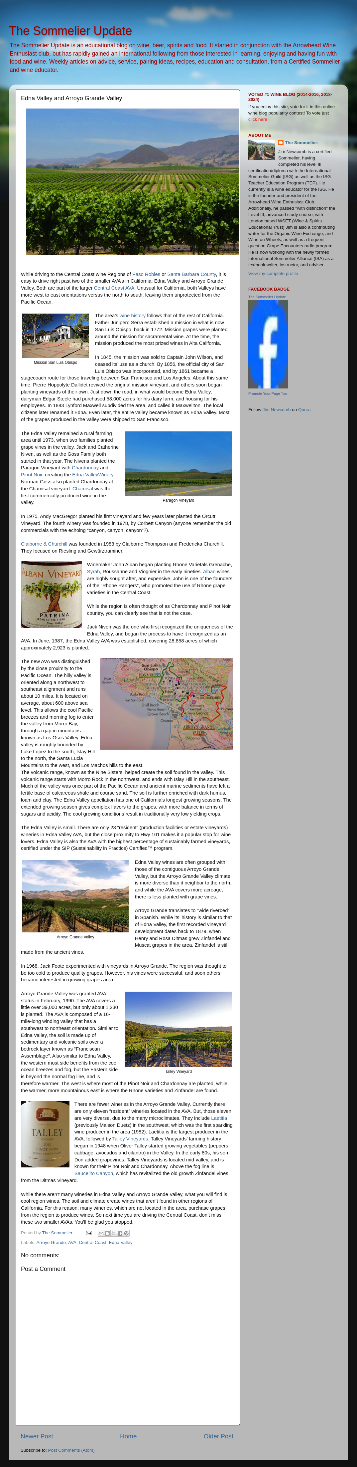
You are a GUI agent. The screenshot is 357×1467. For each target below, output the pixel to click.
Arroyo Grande (51, 1242)
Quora (304, 409)
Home (128, 1436)
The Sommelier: (301, 142)
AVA (72, 1242)
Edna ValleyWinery (92, 474)
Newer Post (37, 1436)
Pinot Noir (31, 474)
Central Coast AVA (114, 288)
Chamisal (82, 488)
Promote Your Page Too (267, 393)
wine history (133, 315)
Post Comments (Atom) (71, 1450)
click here (257, 119)
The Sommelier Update (70, 31)
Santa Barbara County (192, 274)
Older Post (218, 1436)
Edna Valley (120, 1242)
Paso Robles (146, 274)
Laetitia (219, 1118)
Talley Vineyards (130, 1138)
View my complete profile (273, 273)
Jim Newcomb (277, 409)
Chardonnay (84, 467)
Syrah (93, 571)
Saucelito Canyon (93, 1173)
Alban (209, 571)
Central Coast (92, 1242)
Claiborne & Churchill (44, 544)
